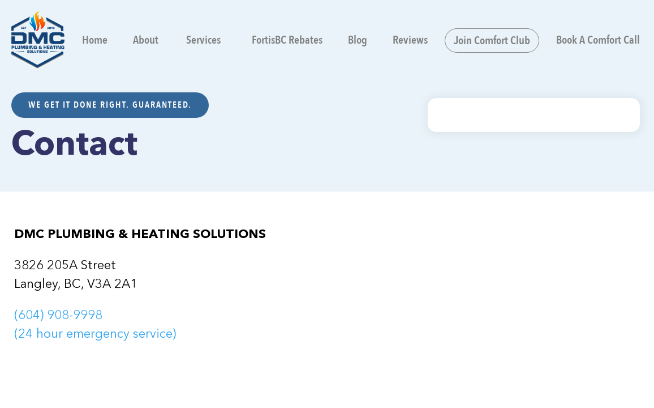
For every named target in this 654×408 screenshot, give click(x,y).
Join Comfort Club (492, 40)
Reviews (410, 40)
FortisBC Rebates (287, 40)
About (145, 40)
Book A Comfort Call (598, 40)
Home (94, 40)
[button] (205, 40)
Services (202, 40)
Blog (357, 40)
